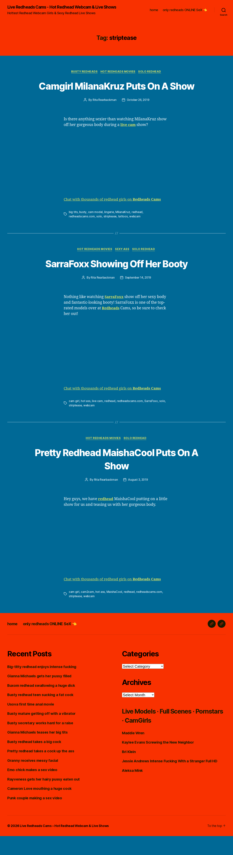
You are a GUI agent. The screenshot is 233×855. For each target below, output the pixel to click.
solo (99, 235)
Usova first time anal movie (32, 723)
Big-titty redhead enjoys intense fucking (44, 685)
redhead (138, 230)
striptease (110, 235)
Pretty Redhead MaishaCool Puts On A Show (116, 477)
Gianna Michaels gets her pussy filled (41, 695)
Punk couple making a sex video (36, 816)
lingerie (109, 230)
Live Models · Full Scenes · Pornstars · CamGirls (165, 734)
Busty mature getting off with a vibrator (43, 732)
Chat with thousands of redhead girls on (115, 217)
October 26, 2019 (138, 118)
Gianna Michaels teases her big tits (39, 751)
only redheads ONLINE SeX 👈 (185, 12)
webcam (136, 235)
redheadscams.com (82, 235)
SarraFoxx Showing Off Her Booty (116, 282)
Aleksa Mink (133, 789)
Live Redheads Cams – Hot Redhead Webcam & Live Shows (66, 845)
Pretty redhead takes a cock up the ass (42, 770)
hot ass (85, 419)
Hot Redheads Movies (118, 76)
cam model (95, 230)
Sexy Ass (122, 267)
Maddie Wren (134, 751)
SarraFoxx (152, 419)
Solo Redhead (151, 76)
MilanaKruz (123, 230)
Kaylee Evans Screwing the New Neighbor (160, 761)
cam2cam (87, 610)
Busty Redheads (83, 76)
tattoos (124, 235)
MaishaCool (114, 610)
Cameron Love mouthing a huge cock (41, 807)
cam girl (74, 419)
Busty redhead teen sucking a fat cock (42, 713)
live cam (97, 419)
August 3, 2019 (138, 498)
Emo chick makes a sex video (34, 788)
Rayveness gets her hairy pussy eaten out (45, 798)
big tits (73, 230)
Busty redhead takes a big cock (35, 760)
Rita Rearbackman (104, 118)
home (154, 12)
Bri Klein (129, 770)
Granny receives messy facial (34, 779)
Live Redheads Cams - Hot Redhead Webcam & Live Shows (58, 9)
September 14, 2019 (138, 296)
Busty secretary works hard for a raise (42, 741)
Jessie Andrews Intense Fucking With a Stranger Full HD (173, 780)
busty (83, 230)
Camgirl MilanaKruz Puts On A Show (116, 97)
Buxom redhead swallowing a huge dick (43, 704)
